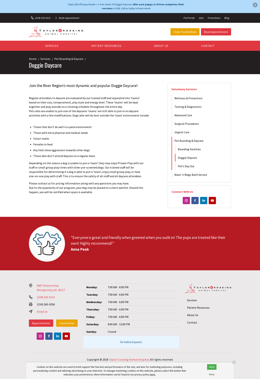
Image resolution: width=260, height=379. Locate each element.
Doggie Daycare (187, 157)
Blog (226, 18)
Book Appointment (216, 32)
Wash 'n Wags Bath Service (190, 174)
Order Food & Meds (185, 32)
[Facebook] (195, 200)
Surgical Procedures (186, 123)
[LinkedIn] (203, 200)
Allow (212, 367)
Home (32, 59)
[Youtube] (212, 200)
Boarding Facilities (189, 149)
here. (153, 374)
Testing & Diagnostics (188, 106)
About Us (161, 46)
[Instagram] (186, 200)
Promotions (214, 18)
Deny (211, 374)
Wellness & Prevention (188, 98)
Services (51, 46)
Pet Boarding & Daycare (68, 59)
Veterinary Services (184, 89)
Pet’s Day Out (186, 166)
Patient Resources (106, 46)
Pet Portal (189, 18)
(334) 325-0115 (46, 297)
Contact (208, 46)
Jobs (201, 18)
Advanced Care (183, 115)
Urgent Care (181, 132)
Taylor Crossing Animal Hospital (129, 359)
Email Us (42, 311)
